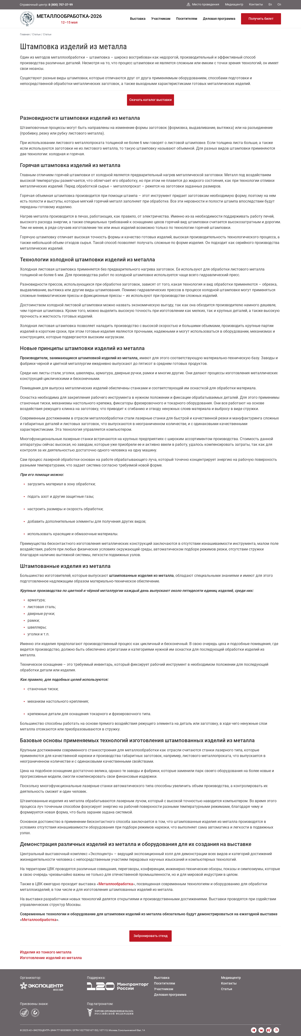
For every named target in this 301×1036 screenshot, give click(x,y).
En (270, 4)
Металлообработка (116, 884)
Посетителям (186, 18)
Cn (279, 4)
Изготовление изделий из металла (51, 958)
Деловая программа (219, 18)
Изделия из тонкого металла (45, 952)
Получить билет (261, 18)
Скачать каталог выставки (150, 100)
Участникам (160, 18)
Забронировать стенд (151, 936)
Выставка (138, 18)
